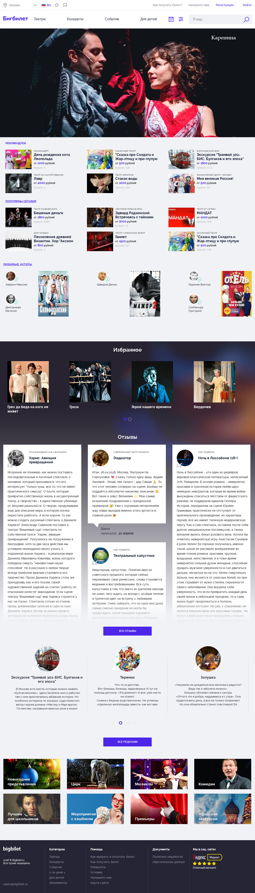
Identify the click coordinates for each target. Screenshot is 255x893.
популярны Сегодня (20, 201)
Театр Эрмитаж (124, 175)
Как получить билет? (167, 5)
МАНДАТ (204, 213)
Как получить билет (104, 862)
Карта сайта (99, 883)
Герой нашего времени (151, 407)
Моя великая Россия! (215, 179)
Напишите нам (198, 5)
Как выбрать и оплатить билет (112, 856)
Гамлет (121, 237)
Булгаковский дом (208, 151)
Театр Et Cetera (206, 209)
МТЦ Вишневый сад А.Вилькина (48, 452)
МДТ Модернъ (206, 452)
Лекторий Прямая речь (128, 209)
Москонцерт (41, 151)
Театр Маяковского (45, 209)
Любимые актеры (17, 264)
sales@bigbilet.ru (15, 884)
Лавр (38, 179)
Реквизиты (97, 867)
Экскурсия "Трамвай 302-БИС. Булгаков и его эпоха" (220, 157)
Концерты (75, 19)
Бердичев (202, 407)
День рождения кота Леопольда (52, 157)
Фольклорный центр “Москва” (214, 175)
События (112, 19)
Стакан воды (126, 179)
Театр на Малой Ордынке (48, 175)
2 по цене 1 (57, 872)
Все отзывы (127, 631)
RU (49, 5)
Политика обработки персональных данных (169, 859)
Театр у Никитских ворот (130, 233)
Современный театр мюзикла (131, 452)
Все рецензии (128, 741)
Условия (96, 872)
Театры (40, 19)
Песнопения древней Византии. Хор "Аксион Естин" (53, 239)
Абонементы (58, 883)
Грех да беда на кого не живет (27, 409)
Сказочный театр (125, 151)
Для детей (148, 19)
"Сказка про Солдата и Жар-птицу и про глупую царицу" (136, 157)
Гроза (74, 407)
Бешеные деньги (48, 213)
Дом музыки (41, 233)
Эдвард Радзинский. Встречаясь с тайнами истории (134, 215)
